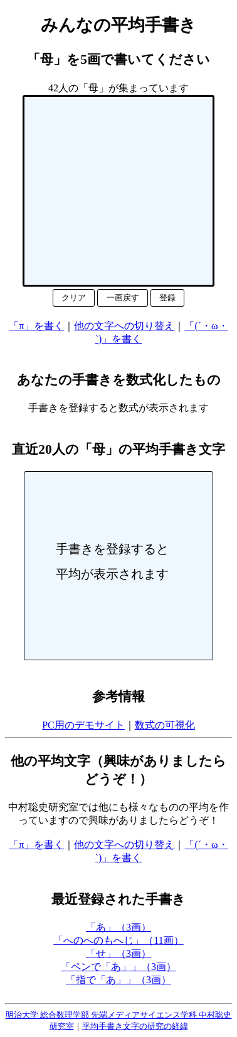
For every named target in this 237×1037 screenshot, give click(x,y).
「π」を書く (36, 325)
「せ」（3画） (118, 953)
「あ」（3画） (118, 927)
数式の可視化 (165, 725)
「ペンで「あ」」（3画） (118, 966)
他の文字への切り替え (124, 325)
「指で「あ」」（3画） (118, 979)
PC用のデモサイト (83, 725)
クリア (73, 297)
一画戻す (123, 297)
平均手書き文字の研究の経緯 (135, 1026)
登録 (167, 297)
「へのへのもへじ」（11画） (118, 940)
